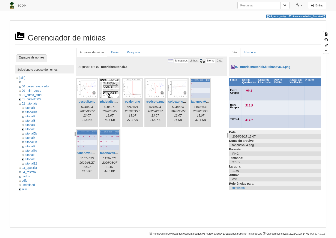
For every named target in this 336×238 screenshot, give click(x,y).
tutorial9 (30, 159)
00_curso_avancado (35, 86)
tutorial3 (30, 120)
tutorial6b (31, 142)
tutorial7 (30, 146)
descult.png (87, 101)
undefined (28, 185)
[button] (299, 5)
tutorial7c (31, 150)
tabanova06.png (111, 153)
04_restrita (29, 172)
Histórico (250, 52)
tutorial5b (31, 133)
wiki (24, 189)
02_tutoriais (29, 103)
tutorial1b (31, 112)
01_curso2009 (31, 99)
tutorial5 (30, 129)
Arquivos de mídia (92, 52)
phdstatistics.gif (111, 101)
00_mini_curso (31, 90)
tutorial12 (31, 163)
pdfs (24, 180)
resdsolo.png (155, 101)
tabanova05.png (88, 153)
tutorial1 (30, 107)
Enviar (115, 52)
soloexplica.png (179, 101)
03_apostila (29, 167)
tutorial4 (30, 125)
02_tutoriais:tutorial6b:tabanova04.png (262, 67)
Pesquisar (133, 52)
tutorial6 (30, 137)
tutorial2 (30, 116)
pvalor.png (132, 101)
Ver (234, 52)
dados (26, 176)
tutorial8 (30, 155)
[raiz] (22, 77)
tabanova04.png (202, 101)
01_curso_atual (32, 95)
